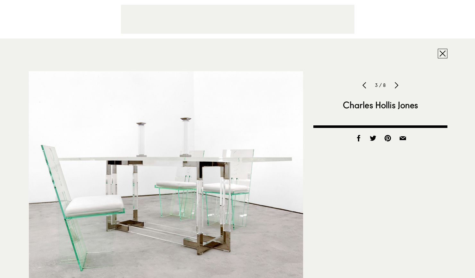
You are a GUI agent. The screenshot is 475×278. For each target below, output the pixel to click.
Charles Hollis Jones (380, 104)
